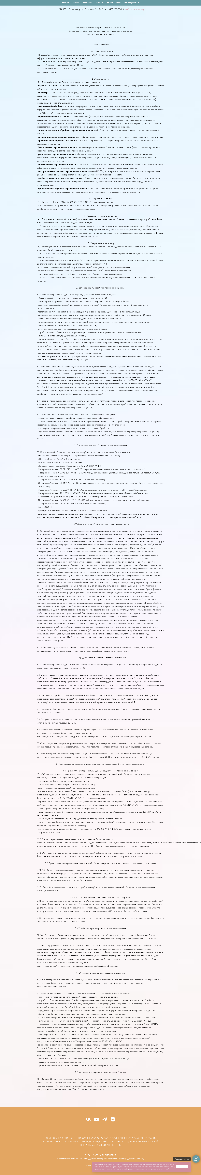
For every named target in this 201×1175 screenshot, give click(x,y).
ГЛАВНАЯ (65, 3)
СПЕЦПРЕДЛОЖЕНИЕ (131, 3)
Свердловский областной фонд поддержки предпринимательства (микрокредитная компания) (100, 1158)
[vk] (88, 1119)
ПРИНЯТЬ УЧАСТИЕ (114, 3)
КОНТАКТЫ (100, 3)
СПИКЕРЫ (76, 3)
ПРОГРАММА (87, 3)
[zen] (113, 1119)
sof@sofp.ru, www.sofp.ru (136, 9)
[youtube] (96, 1119)
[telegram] (104, 1119)
